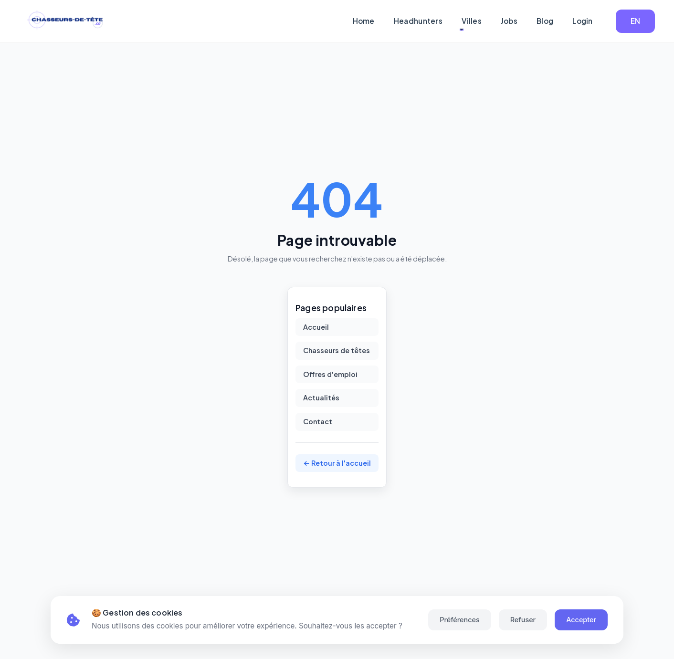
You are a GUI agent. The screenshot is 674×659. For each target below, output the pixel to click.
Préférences (459, 620)
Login (582, 20)
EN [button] (636, 20)
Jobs (509, 20)
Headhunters (418, 20)
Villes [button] (472, 20)
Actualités (321, 397)
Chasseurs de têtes (336, 350)
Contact (317, 421)
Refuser (523, 620)
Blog (545, 20)
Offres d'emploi (330, 374)
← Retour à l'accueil (337, 463)
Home (364, 20)
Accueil (316, 327)
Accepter (581, 620)
